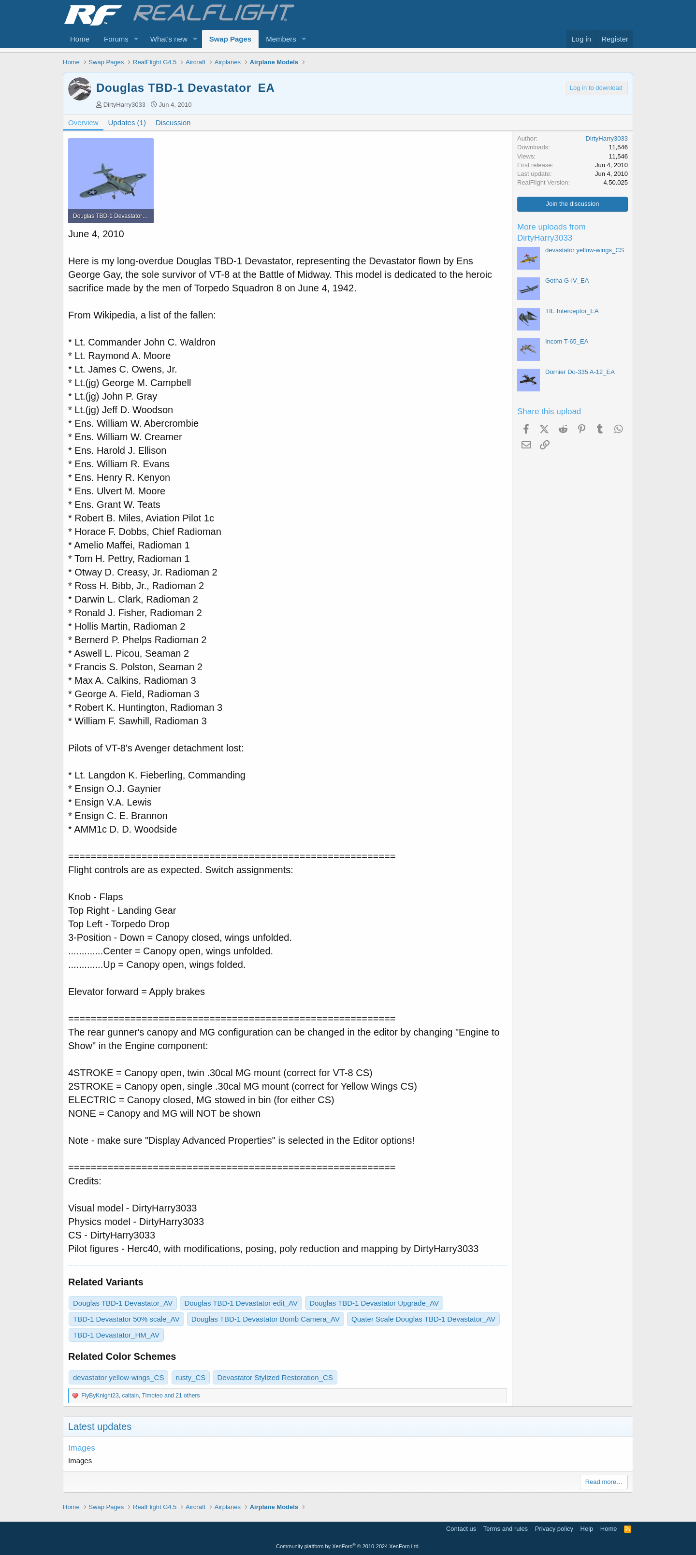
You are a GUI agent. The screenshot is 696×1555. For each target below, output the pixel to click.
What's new (169, 39)
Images (81, 1448)
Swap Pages (230, 39)
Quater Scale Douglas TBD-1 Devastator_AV (423, 1319)
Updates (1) (127, 122)
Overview (83, 122)
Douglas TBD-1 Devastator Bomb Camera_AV (265, 1319)
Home (79, 39)
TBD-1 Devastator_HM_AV (116, 1335)
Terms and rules (505, 1528)
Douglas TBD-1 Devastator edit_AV (241, 1303)
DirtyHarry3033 (124, 104)
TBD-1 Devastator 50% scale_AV (126, 1319)
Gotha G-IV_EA (567, 280)
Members (281, 39)
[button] (136, 39)
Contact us (461, 1528)
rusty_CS (191, 1377)
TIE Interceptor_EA (572, 311)
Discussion (173, 122)
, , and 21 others (140, 1395)
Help (587, 1528)
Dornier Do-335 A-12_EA (580, 371)
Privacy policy (554, 1528)
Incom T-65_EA (566, 341)
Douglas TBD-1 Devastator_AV (123, 1303)
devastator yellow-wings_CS (118, 1377)
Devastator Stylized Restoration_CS (275, 1377)
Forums (116, 39)
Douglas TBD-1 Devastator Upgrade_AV (374, 1303)
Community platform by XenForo (348, 1546)
